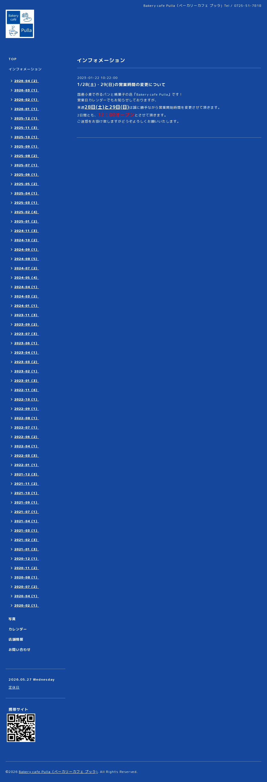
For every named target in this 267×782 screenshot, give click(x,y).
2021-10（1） (26, 493)
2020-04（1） (26, 596)
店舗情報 (16, 639)
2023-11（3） (26, 315)
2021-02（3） (26, 540)
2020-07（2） (26, 586)
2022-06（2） (26, 437)
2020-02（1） (26, 605)
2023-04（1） (26, 352)
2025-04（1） (26, 193)
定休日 (14, 687)
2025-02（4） (26, 212)
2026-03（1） (26, 90)
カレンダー (18, 629)
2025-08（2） (26, 156)
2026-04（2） (26, 81)
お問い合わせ (20, 649)
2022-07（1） (26, 427)
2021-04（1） (26, 521)
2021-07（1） (26, 512)
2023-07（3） (26, 334)
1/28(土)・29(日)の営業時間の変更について (121, 84)
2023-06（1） (26, 343)
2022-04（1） (26, 446)
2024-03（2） (26, 296)
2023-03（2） (26, 362)
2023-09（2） (26, 324)
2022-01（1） (26, 465)
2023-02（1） (26, 371)
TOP (13, 58)
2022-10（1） (26, 399)
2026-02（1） (26, 99)
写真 (12, 619)
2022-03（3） (26, 455)
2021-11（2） (26, 483)
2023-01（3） (26, 380)
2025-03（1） (26, 202)
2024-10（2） (26, 240)
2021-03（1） (26, 530)
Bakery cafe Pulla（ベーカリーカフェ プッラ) (58, 771)
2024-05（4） (26, 277)
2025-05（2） (26, 184)
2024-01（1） (26, 305)
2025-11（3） (26, 127)
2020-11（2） (26, 568)
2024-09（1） (26, 249)
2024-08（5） (26, 259)
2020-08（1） (26, 577)
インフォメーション (25, 69)
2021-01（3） (26, 549)
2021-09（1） (26, 502)
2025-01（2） (26, 221)
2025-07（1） (26, 165)
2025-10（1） (26, 137)
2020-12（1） (26, 558)
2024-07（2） (26, 268)
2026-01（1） (26, 109)
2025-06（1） (26, 174)
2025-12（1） (26, 118)
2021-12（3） (26, 474)
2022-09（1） (26, 408)
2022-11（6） (26, 390)
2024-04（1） (26, 287)
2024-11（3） (26, 230)
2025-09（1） (26, 146)
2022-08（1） (26, 418)
